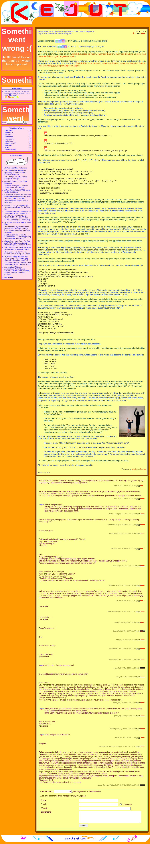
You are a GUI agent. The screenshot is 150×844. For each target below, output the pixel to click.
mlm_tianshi (9, 130)
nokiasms (8, 145)
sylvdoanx (135, 469)
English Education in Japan (83, 54)
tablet (7, 147)
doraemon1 (9, 137)
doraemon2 (9, 132)
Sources (143, 469)
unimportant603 (10, 143)
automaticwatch (10, 150)
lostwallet (8, 135)
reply (138, 485)
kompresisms (9, 139)
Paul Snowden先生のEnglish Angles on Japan (59, 66)
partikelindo (9, 141)
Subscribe (126, 805)
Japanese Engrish (105, 54)
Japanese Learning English (128, 54)
